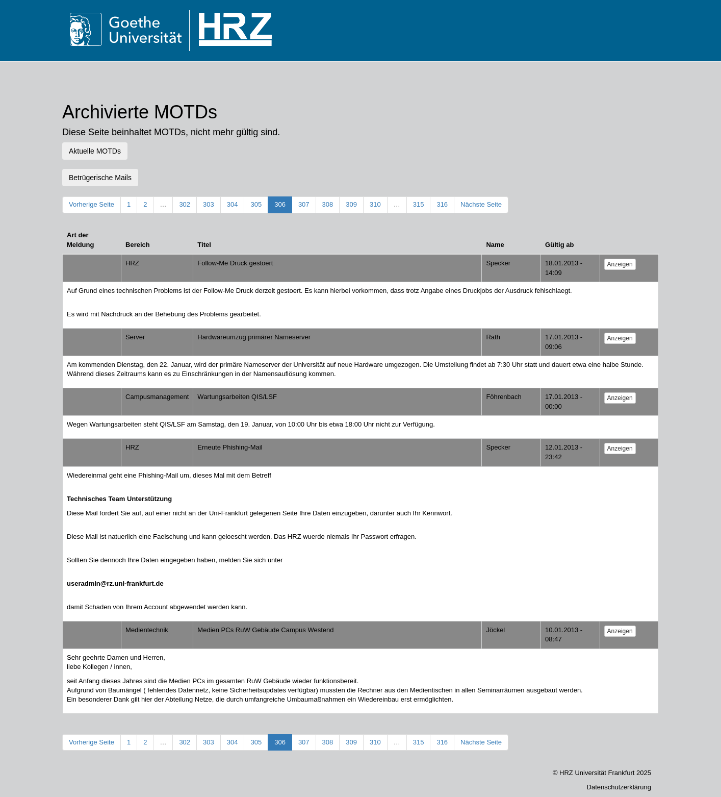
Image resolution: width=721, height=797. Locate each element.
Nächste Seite (481, 204)
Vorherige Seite (91, 204)
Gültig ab (559, 244)
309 (351, 204)
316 (442, 204)
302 (184, 204)
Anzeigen (620, 264)
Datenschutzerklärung (619, 787)
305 (256, 204)
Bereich (137, 244)
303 (208, 204)
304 (232, 204)
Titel (204, 244)
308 (327, 204)
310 (375, 204)
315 (418, 204)
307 (304, 204)
